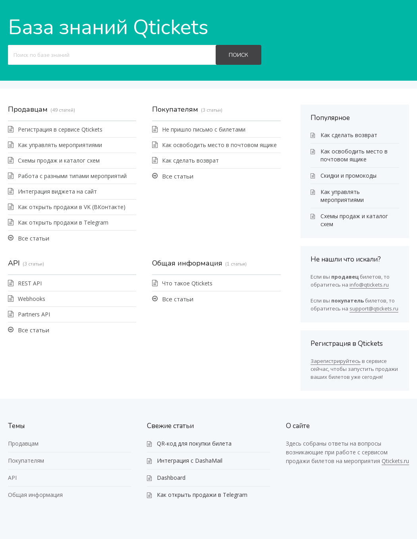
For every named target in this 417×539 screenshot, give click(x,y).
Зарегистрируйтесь (336, 361)
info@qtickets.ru (369, 284)
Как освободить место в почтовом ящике (219, 145)
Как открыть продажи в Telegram (63, 222)
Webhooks (31, 298)
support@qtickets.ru (373, 308)
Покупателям (175, 109)
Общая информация (187, 263)
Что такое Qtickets (187, 283)
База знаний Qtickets (108, 27)
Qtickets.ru (395, 461)
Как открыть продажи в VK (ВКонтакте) (71, 207)
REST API (30, 283)
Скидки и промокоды (348, 175)
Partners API (34, 314)
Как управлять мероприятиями (60, 145)
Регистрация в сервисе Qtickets (60, 129)
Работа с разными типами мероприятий (72, 176)
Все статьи (33, 238)
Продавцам (28, 109)
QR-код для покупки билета (194, 443)
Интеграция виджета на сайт (57, 191)
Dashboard (171, 477)
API (14, 263)
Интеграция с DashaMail (189, 460)
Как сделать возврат (190, 160)
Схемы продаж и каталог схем (59, 160)
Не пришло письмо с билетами (203, 129)
